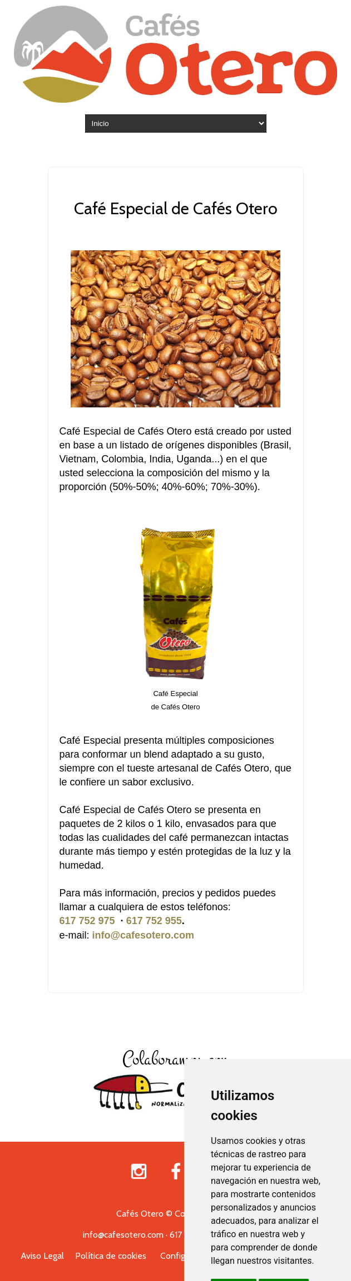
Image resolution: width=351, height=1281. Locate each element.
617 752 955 (154, 920)
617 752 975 (87, 920)
